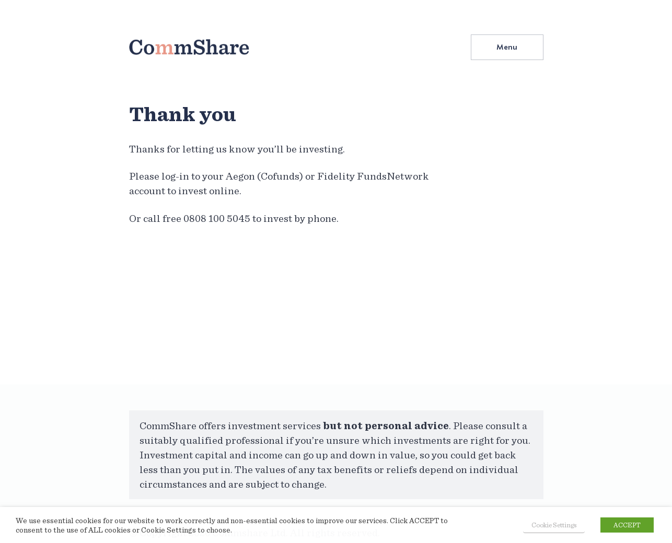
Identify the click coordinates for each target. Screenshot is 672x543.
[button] (507, 46)
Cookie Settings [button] (553, 525)
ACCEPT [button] (627, 525)
